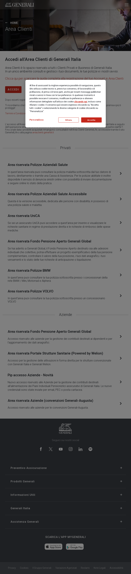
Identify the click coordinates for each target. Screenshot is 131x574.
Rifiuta (68, 120)
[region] (65, 104)
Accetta (91, 120)
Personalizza (36, 120)
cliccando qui (80, 101)
